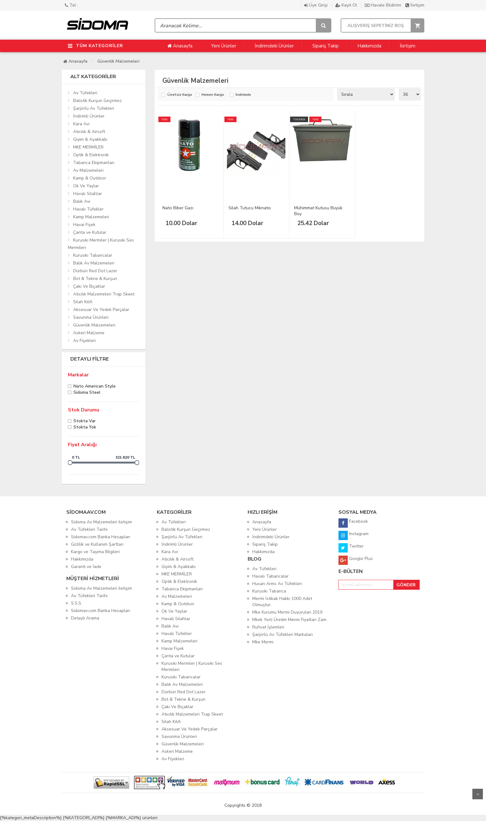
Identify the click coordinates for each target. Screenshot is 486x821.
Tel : (71, 5)
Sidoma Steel (86, 393)
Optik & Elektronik (91, 155)
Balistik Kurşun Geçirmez (97, 101)
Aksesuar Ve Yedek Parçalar (101, 310)
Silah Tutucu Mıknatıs (249, 208)
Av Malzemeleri (88, 170)
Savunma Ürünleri (90, 317)
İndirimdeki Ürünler (274, 46)
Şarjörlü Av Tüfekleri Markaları (282, 634)
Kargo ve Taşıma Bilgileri (95, 552)
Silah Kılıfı (82, 302)
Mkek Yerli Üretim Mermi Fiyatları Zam (289, 620)
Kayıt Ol (346, 5)
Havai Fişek (84, 225)
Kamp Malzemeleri (91, 217)
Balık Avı (81, 201)
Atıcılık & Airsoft (89, 132)
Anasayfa (179, 46)
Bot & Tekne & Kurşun (95, 279)
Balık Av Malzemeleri (93, 263)
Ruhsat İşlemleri (268, 627)
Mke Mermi (262, 642)
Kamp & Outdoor (89, 178)
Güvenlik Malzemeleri (118, 61)
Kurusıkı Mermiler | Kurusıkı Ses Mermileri (101, 244)
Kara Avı (81, 124)
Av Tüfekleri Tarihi (89, 529)
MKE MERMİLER (88, 147)
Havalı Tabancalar (270, 576)
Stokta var (84, 421)
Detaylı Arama (85, 618)
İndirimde (243, 95)
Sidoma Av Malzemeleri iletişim (101, 522)
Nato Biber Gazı (177, 208)
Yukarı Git (477, 794)
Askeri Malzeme (88, 333)
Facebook (353, 523)
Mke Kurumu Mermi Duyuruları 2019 (287, 612)
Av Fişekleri (84, 341)
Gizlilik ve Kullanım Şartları (97, 544)
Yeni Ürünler (223, 46)
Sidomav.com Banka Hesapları (100, 537)
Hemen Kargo (212, 95)
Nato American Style (94, 386)
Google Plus (355, 560)
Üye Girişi (316, 5)
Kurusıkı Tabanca (269, 591)
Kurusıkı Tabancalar (92, 255)
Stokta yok (84, 427)
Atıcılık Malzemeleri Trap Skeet (104, 294)
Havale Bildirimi (383, 5)
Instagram (353, 535)
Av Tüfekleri (85, 93)
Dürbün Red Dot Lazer (95, 271)
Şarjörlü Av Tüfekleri (93, 108)
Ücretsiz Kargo (179, 95)
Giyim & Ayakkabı (90, 139)
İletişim (414, 5)
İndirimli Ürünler (88, 116)
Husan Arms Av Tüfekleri (277, 584)
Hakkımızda (369, 46)
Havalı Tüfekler (88, 209)
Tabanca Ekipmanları (93, 163)
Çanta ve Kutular (89, 232)
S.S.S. (76, 603)
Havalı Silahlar (87, 194)
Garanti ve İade (86, 567)
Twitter (351, 548)
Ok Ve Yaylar (86, 186)
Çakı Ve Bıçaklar (89, 286)
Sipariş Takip (325, 46)
